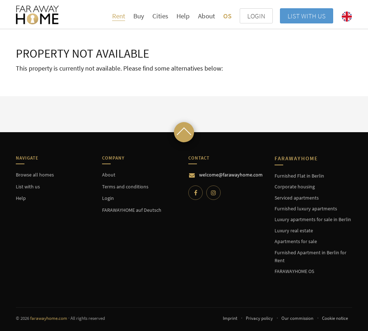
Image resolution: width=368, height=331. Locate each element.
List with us (307, 16)
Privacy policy (259, 318)
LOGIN (256, 16)
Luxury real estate (294, 230)
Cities (160, 16)
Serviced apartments (297, 197)
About (206, 16)
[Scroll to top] (184, 132)
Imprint (230, 318)
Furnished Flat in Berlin (299, 176)
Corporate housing (295, 186)
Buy (138, 16)
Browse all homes (35, 174)
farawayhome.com (48, 318)
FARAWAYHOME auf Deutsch (131, 210)
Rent (118, 16)
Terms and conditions (125, 186)
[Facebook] (195, 192)
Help (183, 16)
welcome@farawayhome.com (231, 174)
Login (108, 198)
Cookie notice (335, 318)
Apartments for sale (296, 241)
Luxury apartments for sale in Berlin (313, 219)
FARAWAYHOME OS (294, 271)
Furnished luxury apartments (306, 208)
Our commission (297, 318)
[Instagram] (213, 192)
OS (227, 16)
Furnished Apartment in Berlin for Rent (310, 256)
